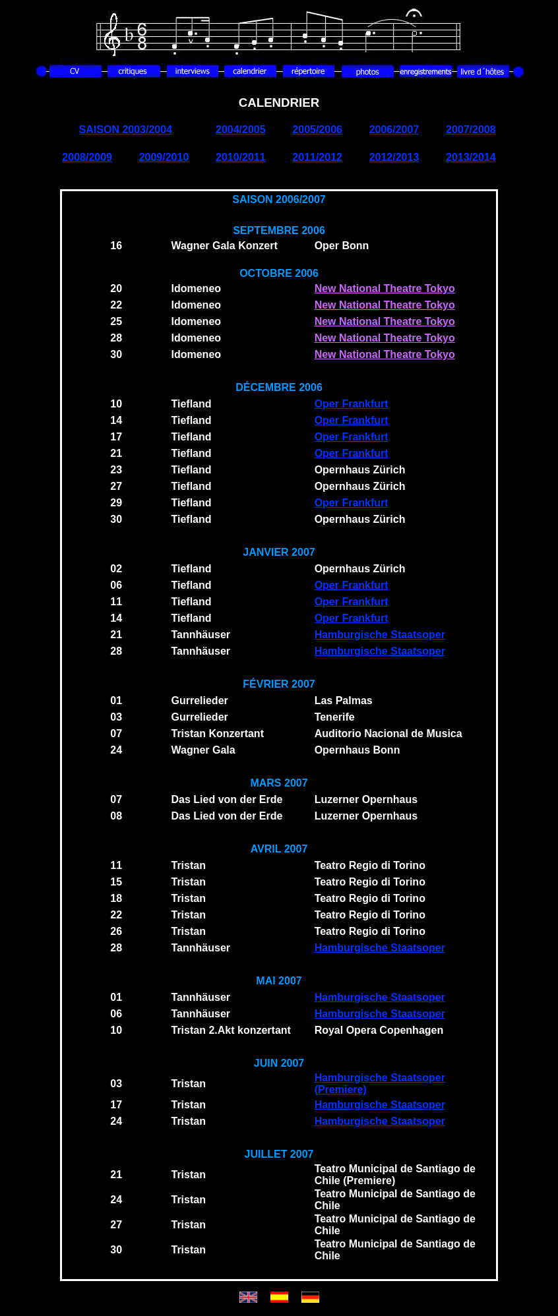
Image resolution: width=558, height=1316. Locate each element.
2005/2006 (317, 129)
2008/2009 (87, 157)
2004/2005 (241, 129)
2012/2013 (394, 157)
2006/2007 (394, 129)
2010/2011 (241, 157)
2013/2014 (471, 157)
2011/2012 (317, 157)
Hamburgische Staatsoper (380, 634)
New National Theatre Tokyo (385, 288)
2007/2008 (471, 129)
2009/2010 (164, 157)
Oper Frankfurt (351, 403)
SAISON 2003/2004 (125, 129)
